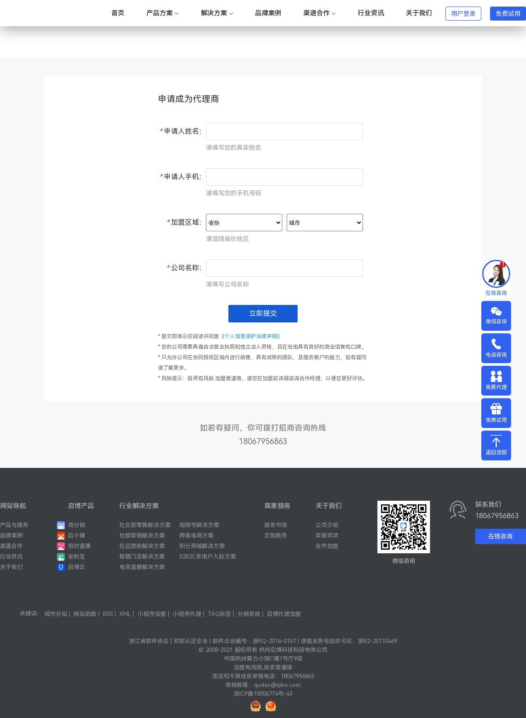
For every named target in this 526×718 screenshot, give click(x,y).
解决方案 (217, 13)
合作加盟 (327, 546)
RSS (108, 614)
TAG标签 (219, 614)
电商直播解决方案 (142, 567)
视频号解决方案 (199, 525)
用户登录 (463, 13)
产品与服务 (14, 525)
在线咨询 (500, 536)
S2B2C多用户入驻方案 (207, 556)
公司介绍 (327, 525)
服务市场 (275, 525)
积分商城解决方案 (202, 546)
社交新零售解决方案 (145, 525)
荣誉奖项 (327, 535)
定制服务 (275, 535)
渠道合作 (319, 13)
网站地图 (85, 614)
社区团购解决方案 (142, 546)
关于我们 (419, 13)
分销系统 (249, 614)
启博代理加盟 (284, 614)
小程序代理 (187, 614)
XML (125, 614)
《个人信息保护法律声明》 (250, 336)
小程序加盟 (152, 614)
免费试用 (508, 13)
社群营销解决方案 (142, 535)
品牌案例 (268, 13)
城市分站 (55, 614)
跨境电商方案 (196, 535)
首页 (117, 13)
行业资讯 (371, 13)
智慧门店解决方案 (142, 556)
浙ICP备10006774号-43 (263, 693)
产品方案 (162, 13)
